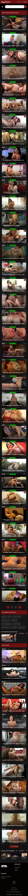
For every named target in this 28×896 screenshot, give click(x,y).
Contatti (16, 868)
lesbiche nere (22, 627)
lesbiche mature (17, 616)
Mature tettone (5, 627)
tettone (9, 616)
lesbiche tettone (5, 620)
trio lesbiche (14, 627)
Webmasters (3, 878)
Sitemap (16, 870)
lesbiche (4, 616)
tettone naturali (16, 623)
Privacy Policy (17, 867)
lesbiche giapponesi (6, 623)
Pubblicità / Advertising (5, 876)
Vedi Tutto (21, 633)
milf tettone (14, 620)
